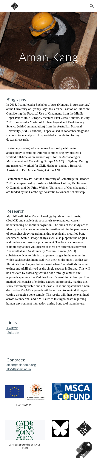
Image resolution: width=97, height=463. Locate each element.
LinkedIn (12, 332)
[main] (48, 50)
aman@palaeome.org (21, 365)
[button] (5, 6)
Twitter (12, 328)
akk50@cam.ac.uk (18, 369)
